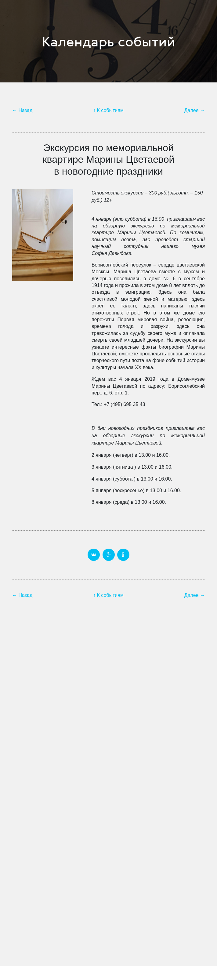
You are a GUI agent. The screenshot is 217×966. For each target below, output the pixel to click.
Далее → (194, 110)
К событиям (110, 110)
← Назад (22, 110)
